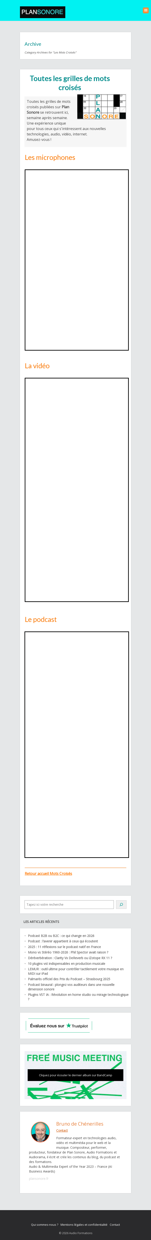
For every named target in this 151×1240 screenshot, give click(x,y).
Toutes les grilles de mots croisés (70, 83)
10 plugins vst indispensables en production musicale (66, 963)
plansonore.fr (39, 1178)
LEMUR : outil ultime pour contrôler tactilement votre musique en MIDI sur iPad (76, 971)
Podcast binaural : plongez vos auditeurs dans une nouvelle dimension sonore (71, 986)
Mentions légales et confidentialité (84, 1225)
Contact (115, 1225)
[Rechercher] (121, 904)
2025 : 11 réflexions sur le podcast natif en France (64, 947)
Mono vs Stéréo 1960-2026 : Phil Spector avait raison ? (68, 952)
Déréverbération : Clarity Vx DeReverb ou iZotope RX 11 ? (70, 958)
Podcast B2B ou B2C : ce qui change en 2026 (61, 936)
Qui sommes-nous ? (44, 1225)
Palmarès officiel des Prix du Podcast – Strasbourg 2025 (69, 979)
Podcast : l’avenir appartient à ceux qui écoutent (63, 941)
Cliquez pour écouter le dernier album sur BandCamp (75, 1075)
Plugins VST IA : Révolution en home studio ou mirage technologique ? (78, 996)
